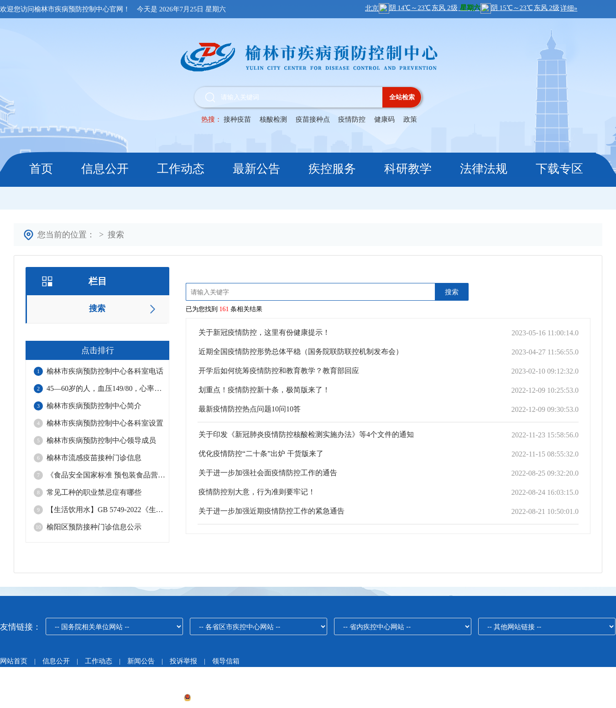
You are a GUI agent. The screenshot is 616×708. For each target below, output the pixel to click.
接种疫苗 (237, 119)
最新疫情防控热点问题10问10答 (249, 409)
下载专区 (559, 168)
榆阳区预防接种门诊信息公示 (94, 527)
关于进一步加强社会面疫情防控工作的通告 (267, 473)
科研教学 (408, 168)
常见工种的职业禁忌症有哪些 (94, 492)
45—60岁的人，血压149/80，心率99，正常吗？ (106, 388)
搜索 (116, 234)
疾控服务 (332, 168)
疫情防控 (351, 119)
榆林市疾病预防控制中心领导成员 (101, 440)
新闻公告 (142, 661)
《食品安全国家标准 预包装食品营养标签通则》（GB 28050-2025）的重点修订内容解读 (106, 475)
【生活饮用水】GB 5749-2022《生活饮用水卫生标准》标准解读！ (106, 509)
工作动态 (180, 168)
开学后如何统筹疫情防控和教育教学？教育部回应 (278, 371)
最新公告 (256, 168)
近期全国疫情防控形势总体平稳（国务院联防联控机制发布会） (300, 351)
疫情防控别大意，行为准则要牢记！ (256, 492)
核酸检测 (273, 119)
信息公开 (105, 168)
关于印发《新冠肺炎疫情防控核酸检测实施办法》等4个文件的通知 (306, 434)
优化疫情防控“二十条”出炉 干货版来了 (261, 453)
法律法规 (483, 168)
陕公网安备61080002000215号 (233, 697)
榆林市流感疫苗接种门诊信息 (94, 458)
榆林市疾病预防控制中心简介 (94, 406)
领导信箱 (226, 661)
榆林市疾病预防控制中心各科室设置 (105, 423)
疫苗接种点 (314, 119)
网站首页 (13, 661)
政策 (410, 119)
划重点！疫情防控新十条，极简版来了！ (264, 390)
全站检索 (402, 97)
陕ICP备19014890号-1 (147, 697)
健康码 (384, 119)
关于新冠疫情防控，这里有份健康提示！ (264, 332)
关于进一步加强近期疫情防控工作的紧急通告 (271, 511)
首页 (41, 168)
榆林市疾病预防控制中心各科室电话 (105, 371)
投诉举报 (183, 661)
